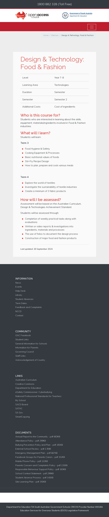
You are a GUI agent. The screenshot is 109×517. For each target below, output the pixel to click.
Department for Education (28, 388)
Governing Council (24, 351)
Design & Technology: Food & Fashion (77, 35)
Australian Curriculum (26, 380)
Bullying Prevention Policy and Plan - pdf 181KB (39, 445)
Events (18, 286)
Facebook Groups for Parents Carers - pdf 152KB (40, 457)
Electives (55, 35)
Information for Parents (26, 347)
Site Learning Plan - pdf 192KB (30, 481)
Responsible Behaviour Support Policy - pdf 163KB (40, 469)
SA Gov (19, 412)
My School (20, 400)
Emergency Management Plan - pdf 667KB (36, 453)
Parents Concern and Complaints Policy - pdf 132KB (41, 465)
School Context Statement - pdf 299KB (34, 473)
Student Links (22, 339)
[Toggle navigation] (91, 27)
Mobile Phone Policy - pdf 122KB (31, 461)
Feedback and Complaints (28, 307)
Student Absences (24, 299)
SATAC (18, 408)
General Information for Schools (31, 343)
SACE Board (21, 404)
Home (45, 35)
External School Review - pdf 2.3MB (33, 449)
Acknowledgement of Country (30, 360)
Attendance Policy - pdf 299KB (30, 440)
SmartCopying (22, 416)
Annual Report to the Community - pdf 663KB (37, 436)
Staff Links (20, 356)
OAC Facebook (23, 335)
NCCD (18, 311)
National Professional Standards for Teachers (38, 396)
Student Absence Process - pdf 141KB (34, 477)
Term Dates (21, 303)
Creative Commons (24, 384)
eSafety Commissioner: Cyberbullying (33, 392)
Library (18, 295)
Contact (19, 315)
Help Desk (20, 291)
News (18, 283)
